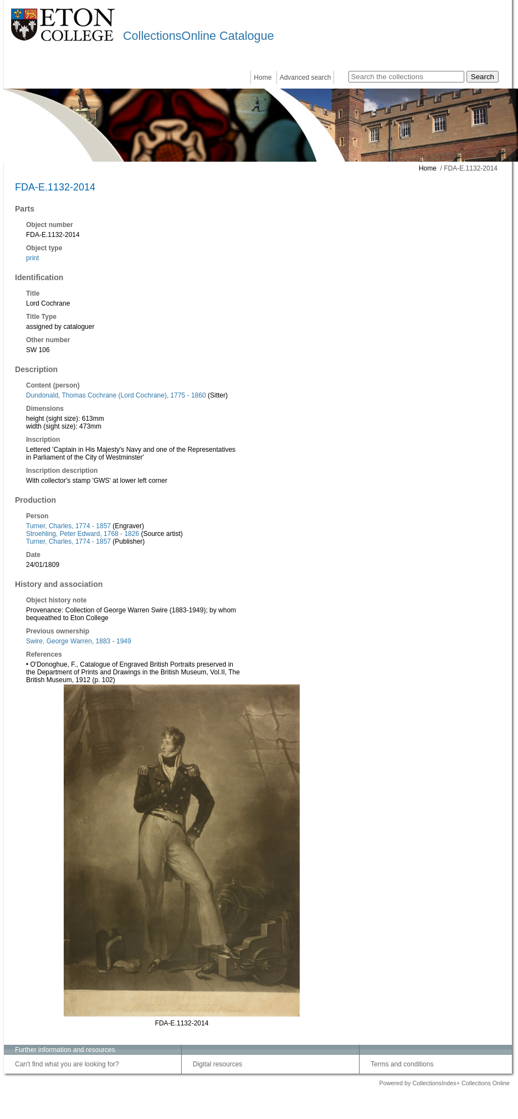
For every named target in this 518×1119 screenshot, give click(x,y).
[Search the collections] (406, 76)
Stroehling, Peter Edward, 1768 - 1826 (82, 534)
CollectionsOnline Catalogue (198, 36)
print (32, 258)
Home (262, 77)
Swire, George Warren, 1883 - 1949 (78, 641)
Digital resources (217, 1064)
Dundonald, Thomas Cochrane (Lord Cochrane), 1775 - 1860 (116, 395)
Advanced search (305, 77)
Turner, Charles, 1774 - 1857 (68, 526)
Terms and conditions (402, 1064)
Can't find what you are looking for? (67, 1064)
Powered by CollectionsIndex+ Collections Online (444, 1083)
